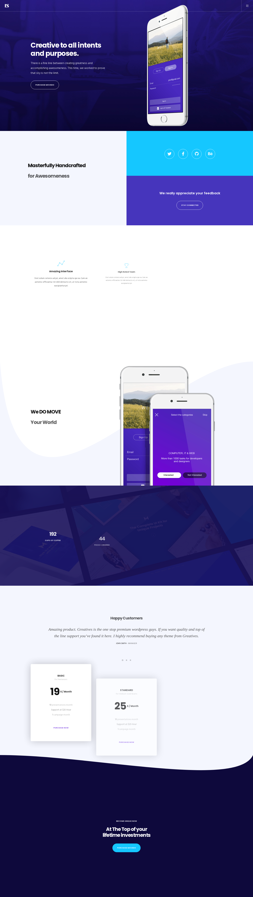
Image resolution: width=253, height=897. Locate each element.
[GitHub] (197, 154)
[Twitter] (169, 154)
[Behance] (210, 154)
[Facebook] (183, 154)
